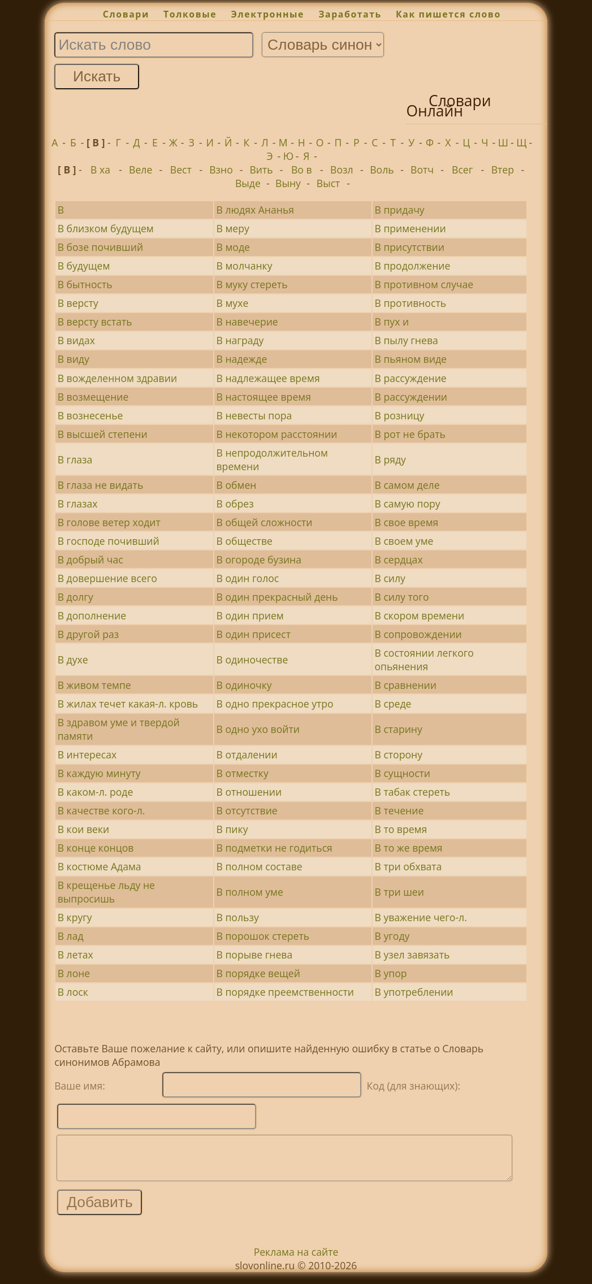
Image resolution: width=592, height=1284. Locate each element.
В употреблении (413, 992)
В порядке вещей (258, 973)
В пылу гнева (406, 340)
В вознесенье (90, 415)
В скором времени (419, 615)
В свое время (406, 522)
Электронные (267, 14)
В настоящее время (264, 397)
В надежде (242, 359)
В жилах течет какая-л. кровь (128, 703)
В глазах (78, 503)
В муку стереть (252, 284)
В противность (410, 303)
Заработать (350, 14)
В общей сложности (265, 522)
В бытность (85, 284)
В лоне (74, 973)
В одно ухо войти (258, 729)
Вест (181, 169)
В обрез (235, 503)
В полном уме (250, 892)
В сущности (402, 773)
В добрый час (90, 559)
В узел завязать (412, 954)
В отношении (249, 792)
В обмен (237, 485)
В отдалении (247, 754)
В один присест (254, 634)
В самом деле (406, 485)
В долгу (75, 597)
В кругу (75, 917)
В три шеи (399, 892)
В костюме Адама (99, 866)
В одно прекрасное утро (275, 703)
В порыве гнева (255, 954)
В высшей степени (103, 434)
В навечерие (247, 321)
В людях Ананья (256, 209)
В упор (390, 973)
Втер (502, 169)
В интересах (87, 754)
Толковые (190, 14)
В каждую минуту (99, 773)
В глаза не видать (101, 485)
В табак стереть (412, 792)
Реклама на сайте (296, 1260)
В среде (392, 703)
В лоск (73, 992)
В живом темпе (94, 685)
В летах (75, 954)
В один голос (248, 578)
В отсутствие (247, 810)
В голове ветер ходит (109, 522)
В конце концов (96, 847)
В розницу (399, 415)
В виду (73, 359)
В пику (232, 829)
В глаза (75, 459)
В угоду (391, 936)
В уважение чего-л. (420, 917)
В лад (71, 936)
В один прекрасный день (277, 597)
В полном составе (260, 866)
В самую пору (407, 503)
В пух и (391, 321)
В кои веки (84, 829)
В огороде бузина (259, 559)
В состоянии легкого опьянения (423, 659)
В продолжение (412, 265)
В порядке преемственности (285, 992)
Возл (341, 169)
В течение (399, 810)
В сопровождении (417, 634)
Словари (126, 14)
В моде (233, 247)
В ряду (389, 459)
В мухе (233, 303)
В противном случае (423, 284)
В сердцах (398, 559)
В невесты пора (254, 415)
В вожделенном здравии (117, 378)
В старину (398, 729)
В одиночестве (252, 659)
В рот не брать (409, 434)
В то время (400, 829)
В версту (78, 303)
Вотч (422, 169)
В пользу (238, 917)
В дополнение (92, 615)
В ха (100, 169)
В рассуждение (410, 378)
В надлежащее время (268, 378)
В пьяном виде (410, 359)
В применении (410, 228)
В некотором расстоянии (277, 434)
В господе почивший (108, 541)
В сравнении (405, 685)
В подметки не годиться (274, 847)
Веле (140, 169)
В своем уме (403, 541)
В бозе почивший (100, 247)
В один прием (250, 615)
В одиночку (244, 685)
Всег (462, 169)
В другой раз (88, 634)
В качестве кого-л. (101, 810)
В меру (233, 228)
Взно (221, 169)
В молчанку (245, 265)
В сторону (398, 754)
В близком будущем (106, 228)
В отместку (243, 773)
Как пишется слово (448, 14)
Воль (382, 169)
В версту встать (95, 321)
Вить (261, 169)
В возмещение (93, 397)
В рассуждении (410, 397)
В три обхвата (408, 866)
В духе (73, 659)
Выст (328, 183)
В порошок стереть (263, 936)
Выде (248, 183)
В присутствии (409, 247)
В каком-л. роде (95, 792)
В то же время (408, 847)
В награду (240, 340)
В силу (389, 578)
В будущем (84, 265)
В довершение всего (107, 578)
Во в (301, 169)
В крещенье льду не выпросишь (106, 891)
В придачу (399, 209)
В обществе (245, 541)
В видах (76, 340)
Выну (288, 183)
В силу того (401, 597)
